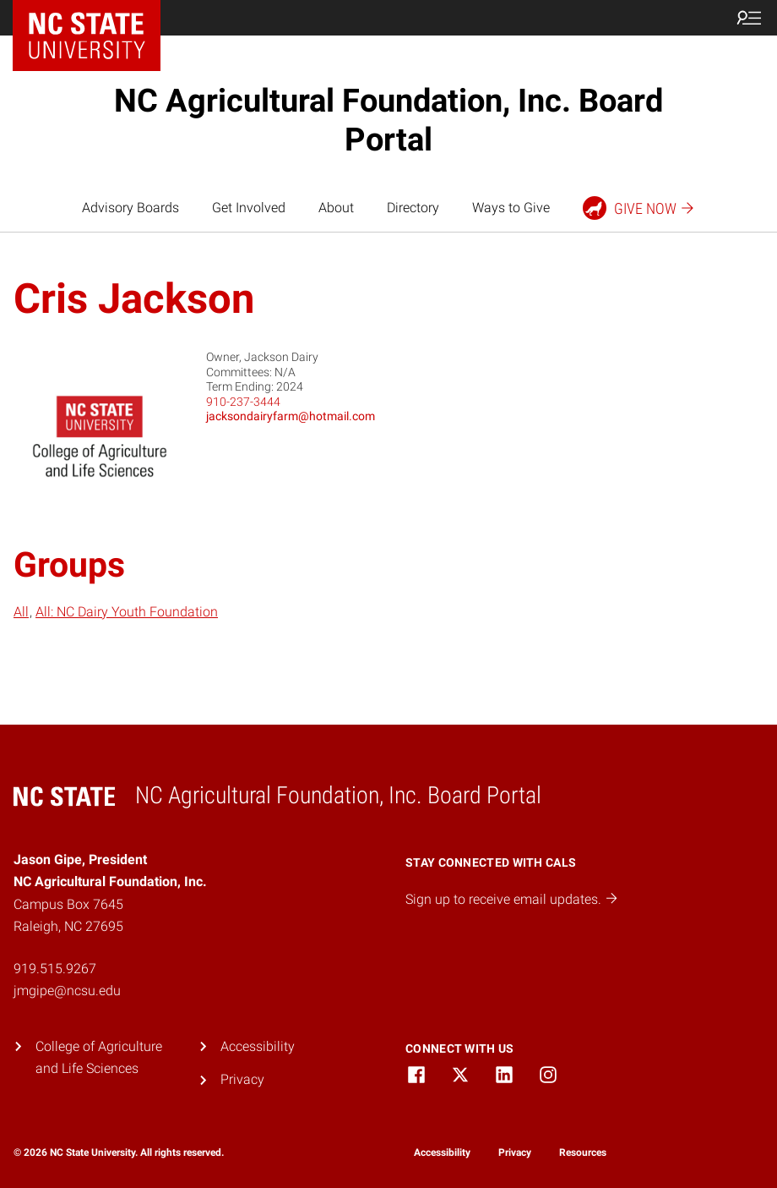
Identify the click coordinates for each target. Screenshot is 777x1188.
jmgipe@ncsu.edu (67, 991)
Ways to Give (511, 208)
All (21, 612)
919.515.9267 (55, 969)
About (336, 208)
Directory (413, 208)
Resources (582, 1152)
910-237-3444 (243, 401)
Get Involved (248, 208)
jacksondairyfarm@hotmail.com (290, 416)
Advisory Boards (130, 208)
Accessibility (257, 1046)
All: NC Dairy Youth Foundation (126, 612)
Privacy (242, 1079)
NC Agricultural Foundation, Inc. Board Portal (388, 120)
